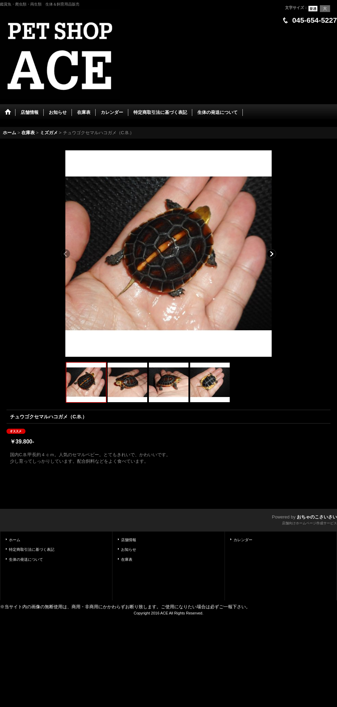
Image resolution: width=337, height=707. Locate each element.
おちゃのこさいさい (317, 516)
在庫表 (126, 559)
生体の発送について (26, 559)
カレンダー (242, 540)
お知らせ (128, 549)
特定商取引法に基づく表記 (31, 549)
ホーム (14, 540)
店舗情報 (128, 540)
